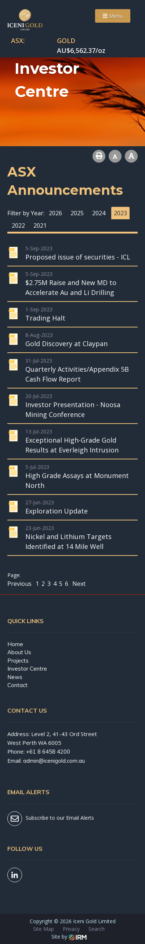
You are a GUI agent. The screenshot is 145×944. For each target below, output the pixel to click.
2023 (120, 213)
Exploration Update (56, 511)
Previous (20, 584)
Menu (113, 15)
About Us (19, 652)
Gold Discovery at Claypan (66, 343)
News (14, 677)
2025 (77, 213)
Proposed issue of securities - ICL (77, 257)
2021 (40, 225)
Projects (18, 660)
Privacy (71, 928)
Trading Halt (45, 318)
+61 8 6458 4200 (48, 751)
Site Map (43, 928)
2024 (98, 213)
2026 (55, 213)
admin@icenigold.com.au (54, 760)
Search (96, 928)
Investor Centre (27, 668)
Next (78, 584)
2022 (18, 225)
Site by (69, 936)
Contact (17, 685)
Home (15, 644)
